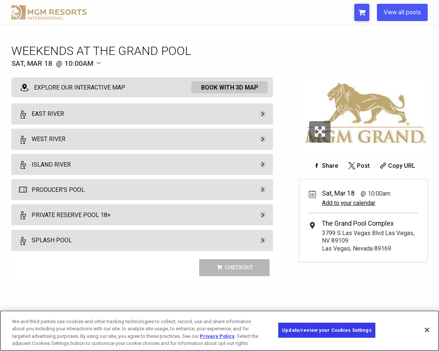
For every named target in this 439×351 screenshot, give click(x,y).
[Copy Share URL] (396, 165)
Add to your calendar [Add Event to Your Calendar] (348, 203)
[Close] (427, 334)
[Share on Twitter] (358, 165)
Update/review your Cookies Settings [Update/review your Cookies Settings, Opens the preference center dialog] (327, 334)
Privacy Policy (217, 340)
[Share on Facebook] (325, 165)
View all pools (402, 12)
